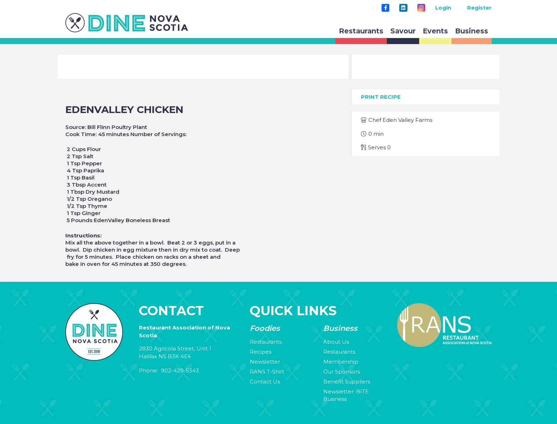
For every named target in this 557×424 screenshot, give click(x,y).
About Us (336, 341)
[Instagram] (421, 8)
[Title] (385, 8)
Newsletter (265, 361)
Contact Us (265, 381)
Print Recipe (381, 96)
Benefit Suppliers (346, 381)
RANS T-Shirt (267, 371)
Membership (340, 361)
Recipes (260, 351)
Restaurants (266, 341)
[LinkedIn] (403, 8)
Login (443, 7)
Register (479, 7)
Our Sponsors (341, 371)
